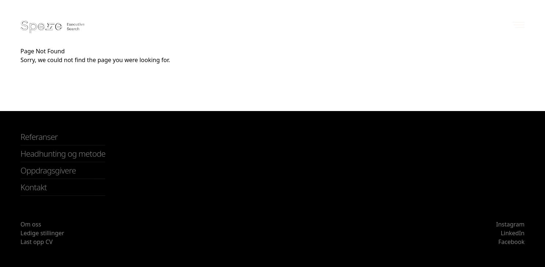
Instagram (510, 224)
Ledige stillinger (42, 233)
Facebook (511, 242)
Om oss (30, 224)
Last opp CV (36, 242)
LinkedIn (513, 233)
